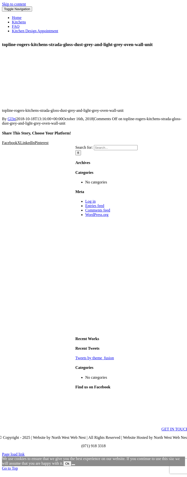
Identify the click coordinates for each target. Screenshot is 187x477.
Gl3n (12, 119)
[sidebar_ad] (130, 329)
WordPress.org (96, 215)
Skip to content (14, 4)
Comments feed (97, 210)
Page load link (13, 454)
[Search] (78, 152)
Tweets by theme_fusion (94, 358)
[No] (73, 464)
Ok (67, 463)
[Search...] (116, 147)
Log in (90, 201)
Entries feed (94, 206)
